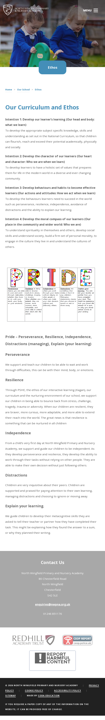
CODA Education (49, 695)
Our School (23, 89)
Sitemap (10, 695)
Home (8, 89)
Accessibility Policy (67, 690)
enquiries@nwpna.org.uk (52, 604)
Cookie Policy (34, 690)
